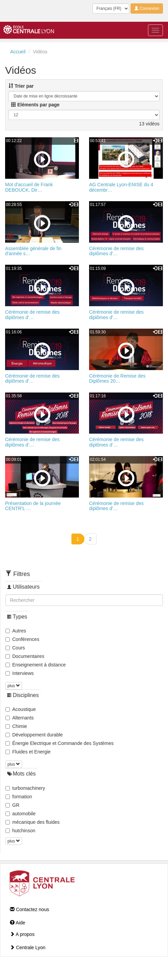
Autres (15, 630)
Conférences (22, 639)
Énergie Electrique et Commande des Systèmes (59, 743)
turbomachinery (25, 788)
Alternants (19, 717)
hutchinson (20, 830)
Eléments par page (35, 104)
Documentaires (24, 656)
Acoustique (20, 709)
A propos (22, 934)
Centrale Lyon (28, 947)
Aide (17, 922)
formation (18, 796)
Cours (15, 647)
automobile (20, 813)
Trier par (21, 86)
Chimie (16, 726)
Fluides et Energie (28, 751)
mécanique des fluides (32, 822)
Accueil (18, 51)
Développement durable (34, 734)
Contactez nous (29, 909)
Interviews (19, 673)
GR (12, 805)
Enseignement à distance (35, 664)
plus (13, 685)
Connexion (146, 8)
